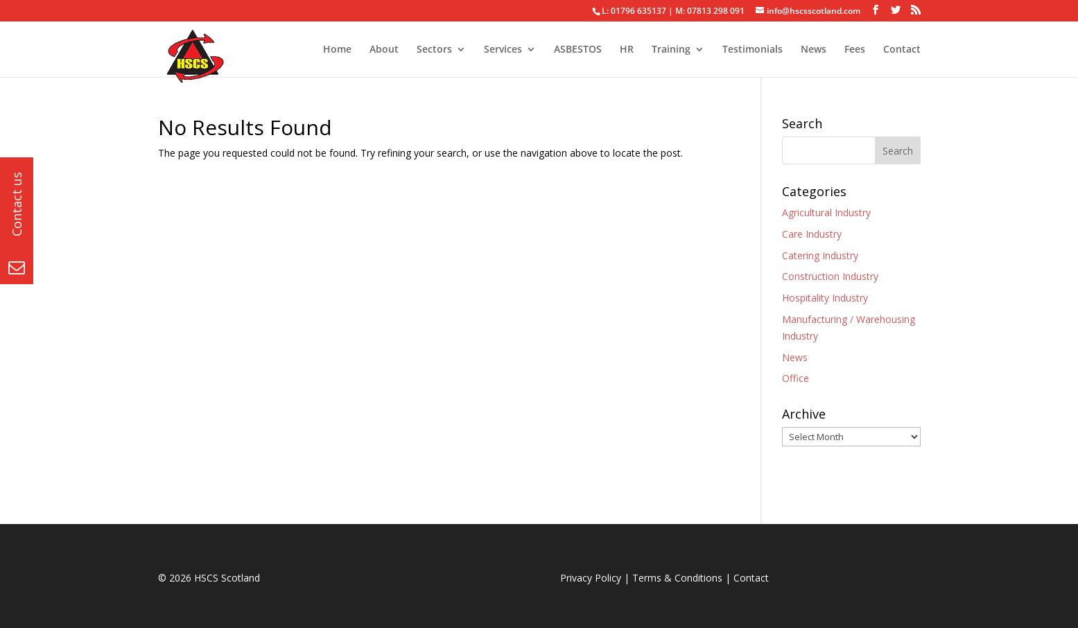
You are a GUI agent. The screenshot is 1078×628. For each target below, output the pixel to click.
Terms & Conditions (677, 577)
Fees (854, 49)
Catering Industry (820, 255)
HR (627, 49)
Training (671, 49)
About (384, 49)
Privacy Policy (590, 577)
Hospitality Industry (825, 297)
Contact (902, 49)
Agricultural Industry (826, 212)
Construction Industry (830, 276)
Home (337, 49)
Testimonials (752, 49)
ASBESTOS (578, 49)
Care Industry (812, 234)
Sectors (434, 49)
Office (795, 378)
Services (503, 49)
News (813, 49)
